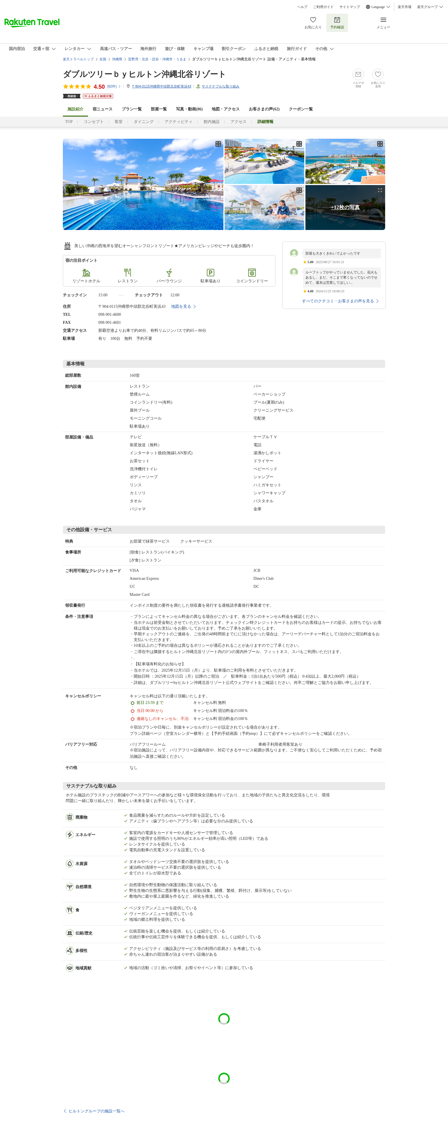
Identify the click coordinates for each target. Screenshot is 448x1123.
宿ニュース (103, 109)
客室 (119, 122)
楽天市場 (404, 7)
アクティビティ (179, 122)
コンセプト (94, 122)
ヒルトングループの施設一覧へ (97, 1111)
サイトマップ (349, 7)
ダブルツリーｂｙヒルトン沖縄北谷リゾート (144, 74)
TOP (69, 122)
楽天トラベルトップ (78, 59)
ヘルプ (302, 7)
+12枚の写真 (345, 207)
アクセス (239, 122)
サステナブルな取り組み (220, 86)
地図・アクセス (226, 109)
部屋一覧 (159, 109)
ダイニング (144, 122)
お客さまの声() (264, 109)
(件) (114, 86)
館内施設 (212, 122)
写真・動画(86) (189, 109)
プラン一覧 (132, 109)
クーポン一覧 (301, 109)
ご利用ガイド (323, 7)
